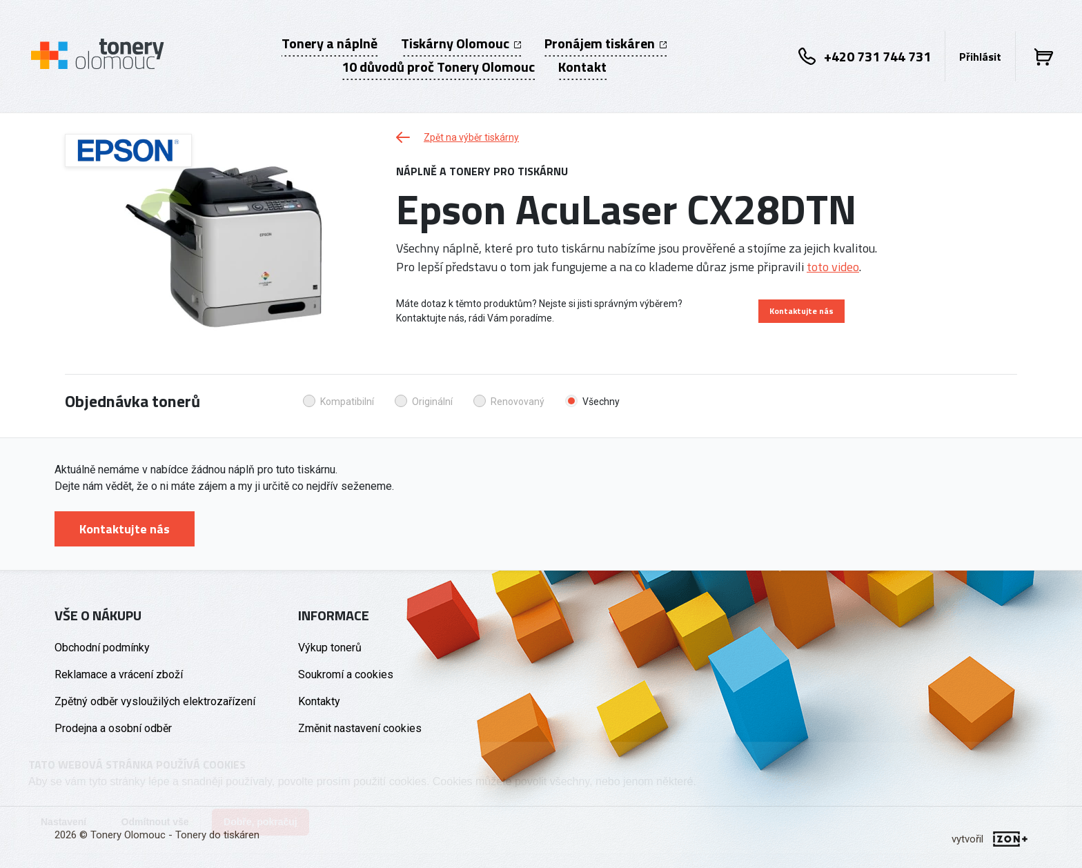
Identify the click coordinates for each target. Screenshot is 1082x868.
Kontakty (319, 701)
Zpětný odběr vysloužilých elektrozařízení (155, 701)
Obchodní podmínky (102, 647)
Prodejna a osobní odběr (113, 728)
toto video (833, 266)
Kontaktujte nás (801, 310)
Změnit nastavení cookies (360, 728)
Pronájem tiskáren (605, 43)
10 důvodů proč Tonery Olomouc (438, 67)
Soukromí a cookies (345, 674)
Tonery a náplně (329, 43)
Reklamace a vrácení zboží (119, 674)
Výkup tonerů (330, 647)
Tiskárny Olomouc (461, 43)
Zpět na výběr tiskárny (457, 137)
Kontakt (582, 67)
